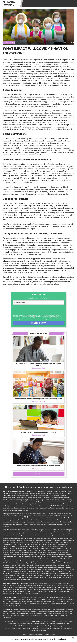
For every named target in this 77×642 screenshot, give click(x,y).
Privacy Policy (26, 317)
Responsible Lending (66, 621)
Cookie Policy (57, 628)
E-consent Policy (31, 316)
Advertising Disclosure (38, 630)
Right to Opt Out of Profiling (24, 626)
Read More (62, 639)
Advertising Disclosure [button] (53, 316)
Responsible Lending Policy (41, 316)
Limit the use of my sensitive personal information (22, 628)
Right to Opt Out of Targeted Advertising (48, 626)
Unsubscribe (12, 624)
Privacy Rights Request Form (59, 624)
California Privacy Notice (48, 317)
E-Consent (53, 621)
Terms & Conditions (34, 317)
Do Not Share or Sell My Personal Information (33, 624)
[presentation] (27, 309)
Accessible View (46, 628)
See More (38, 474)
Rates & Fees (68, 628)
